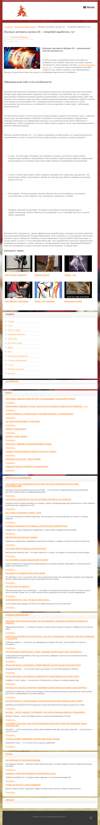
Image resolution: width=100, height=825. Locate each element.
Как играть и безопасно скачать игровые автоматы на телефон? (38, 500)
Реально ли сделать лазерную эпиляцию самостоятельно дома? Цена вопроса (46, 688)
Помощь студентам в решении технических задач (31, 774)
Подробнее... (11, 403)
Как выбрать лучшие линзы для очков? (25, 573)
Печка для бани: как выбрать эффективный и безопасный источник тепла (43, 665)
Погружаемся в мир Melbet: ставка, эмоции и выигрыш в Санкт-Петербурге (44, 652)
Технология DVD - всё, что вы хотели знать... (28, 600)
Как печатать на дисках (17, 587)
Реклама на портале (16, 369)
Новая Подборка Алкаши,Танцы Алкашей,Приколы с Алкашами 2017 (39, 414)
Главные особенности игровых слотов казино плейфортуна (37, 526)
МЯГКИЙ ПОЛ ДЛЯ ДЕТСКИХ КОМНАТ (22, 537)
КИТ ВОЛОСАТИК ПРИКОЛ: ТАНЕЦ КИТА (23, 422)
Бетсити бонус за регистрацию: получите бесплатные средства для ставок (44, 701)
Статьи (10, 365)
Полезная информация (17, 360)
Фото (10, 352)
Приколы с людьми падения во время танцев (28, 444)
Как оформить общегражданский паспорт (27, 560)
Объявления (12, 382)
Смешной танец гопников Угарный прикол (27, 467)
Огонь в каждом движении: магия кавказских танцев (33, 739)
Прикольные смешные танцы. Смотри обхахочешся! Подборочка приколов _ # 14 (46, 406)
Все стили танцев (15, 343)
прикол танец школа (16, 429)
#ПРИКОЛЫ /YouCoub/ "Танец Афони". (23, 459)
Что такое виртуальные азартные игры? (26, 549)
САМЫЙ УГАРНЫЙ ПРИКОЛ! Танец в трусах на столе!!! (31, 452)
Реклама (10, 800)
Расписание (12, 339)
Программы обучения (16, 334)
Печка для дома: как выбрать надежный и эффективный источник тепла (42, 677)
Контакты (11, 373)
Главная (11, 321)
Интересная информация (18, 356)
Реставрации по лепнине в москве (23, 760)
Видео (10, 347)
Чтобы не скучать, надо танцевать (23, 785)
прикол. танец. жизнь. (17, 437)
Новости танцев (14, 330)
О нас (10, 326)
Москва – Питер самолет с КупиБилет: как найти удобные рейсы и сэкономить (45, 712)
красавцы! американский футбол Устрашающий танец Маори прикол (40, 399)
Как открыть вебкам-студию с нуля (23, 513)
